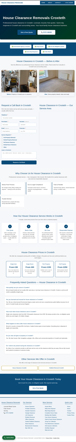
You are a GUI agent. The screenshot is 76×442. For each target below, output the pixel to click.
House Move (48, 407)
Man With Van (29, 429)
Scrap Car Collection (50, 422)
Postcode (23, 128)
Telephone (4, 115)
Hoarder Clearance (30, 411)
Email (5, 128)
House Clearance (29, 407)
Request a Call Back (19, 163)
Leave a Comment (6, 150)
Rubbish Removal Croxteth (56, 368)
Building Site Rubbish (50, 416)
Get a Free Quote (27, 32)
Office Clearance (29, 420)
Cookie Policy (70, 416)
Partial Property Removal (9, 140)
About (50, 2)
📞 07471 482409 (68, 2)
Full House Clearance (8, 142)
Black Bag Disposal (50, 411)
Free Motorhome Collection (52, 424)
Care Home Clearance (51, 418)
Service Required (6, 135)
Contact (58, 2)
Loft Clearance (29, 416)
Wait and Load (49, 431)
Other (4, 147)
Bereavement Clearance (31, 426)
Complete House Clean (51, 413)
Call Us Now (9, 437)
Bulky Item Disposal (50, 409)
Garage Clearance (30, 413)
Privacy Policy (71, 413)
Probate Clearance (30, 409)
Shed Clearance (29, 424)
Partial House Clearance (8, 144)
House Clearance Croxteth (19, 368)
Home (43, 2)
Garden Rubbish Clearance (32, 422)
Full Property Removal (8, 137)
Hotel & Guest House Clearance (53, 420)
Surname (24, 121)
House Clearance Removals (12, 3)
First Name (4, 121)
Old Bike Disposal (49, 429)
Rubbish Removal (30, 418)
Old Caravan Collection (51, 426)
